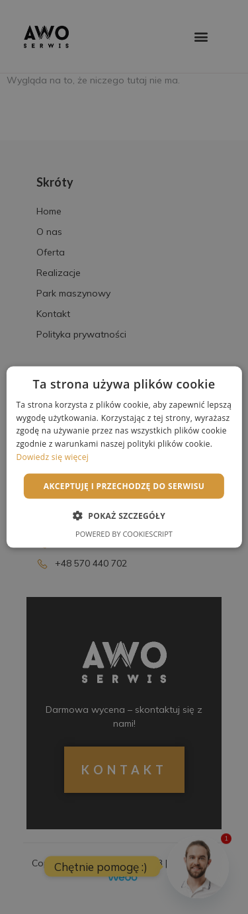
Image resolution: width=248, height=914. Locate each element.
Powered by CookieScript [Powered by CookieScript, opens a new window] (124, 534)
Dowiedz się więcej (52, 457)
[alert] (124, 457)
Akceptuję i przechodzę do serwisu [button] (124, 485)
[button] (124, 515)
